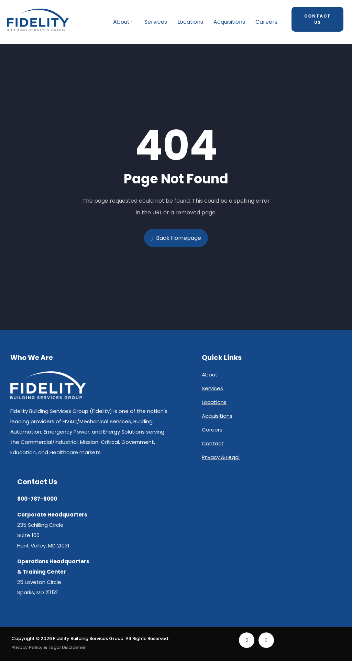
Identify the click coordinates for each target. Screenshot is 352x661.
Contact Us (317, 19)
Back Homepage (176, 238)
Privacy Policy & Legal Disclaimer (48, 647)
